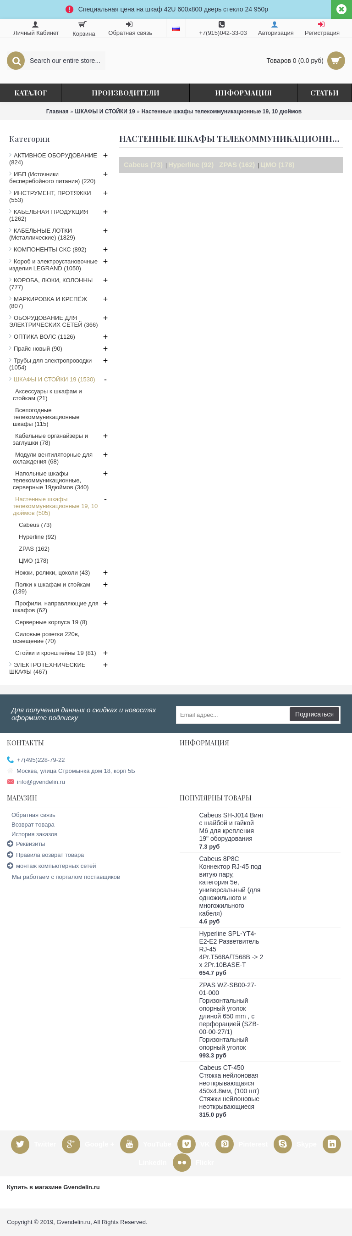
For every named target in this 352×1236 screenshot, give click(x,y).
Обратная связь (31, 814)
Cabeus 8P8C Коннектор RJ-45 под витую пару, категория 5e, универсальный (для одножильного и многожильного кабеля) (230, 886)
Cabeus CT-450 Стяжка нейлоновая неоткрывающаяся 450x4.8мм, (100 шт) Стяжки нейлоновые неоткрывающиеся (229, 1087)
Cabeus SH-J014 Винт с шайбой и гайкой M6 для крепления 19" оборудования (231, 826)
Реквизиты (26, 844)
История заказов (32, 834)
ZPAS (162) (237, 164)
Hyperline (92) (191, 164)
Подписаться (314, 714)
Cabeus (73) (143, 164)
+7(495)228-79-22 (36, 760)
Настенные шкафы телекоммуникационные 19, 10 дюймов (222, 111)
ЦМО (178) (277, 164)
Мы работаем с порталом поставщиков (63, 877)
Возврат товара (31, 824)
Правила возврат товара (45, 855)
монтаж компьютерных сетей (51, 866)
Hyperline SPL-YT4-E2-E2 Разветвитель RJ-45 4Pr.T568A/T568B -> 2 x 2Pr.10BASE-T (231, 949)
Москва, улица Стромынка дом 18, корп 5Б (71, 771)
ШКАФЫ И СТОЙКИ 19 (105, 111)
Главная (57, 111)
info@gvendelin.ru (36, 782)
